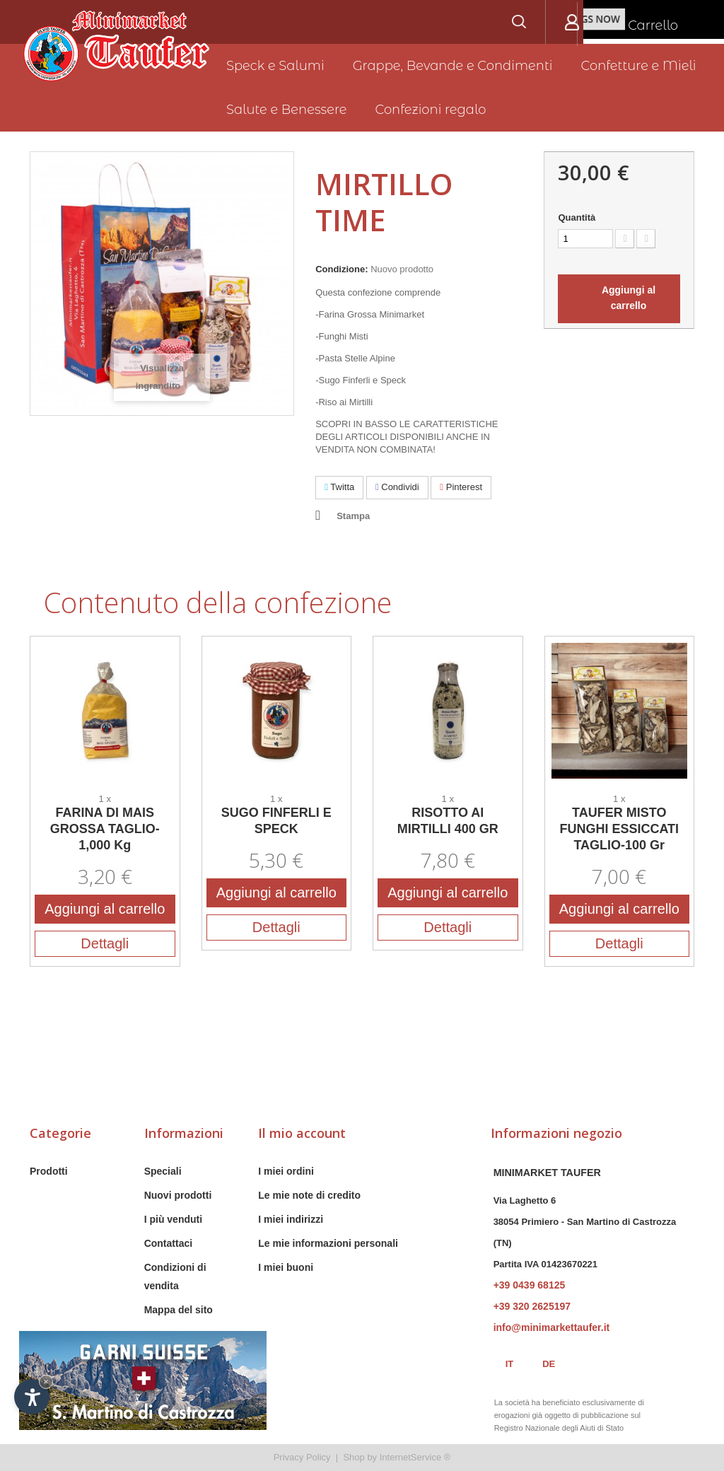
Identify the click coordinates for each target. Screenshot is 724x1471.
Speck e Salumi (275, 66)
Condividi (397, 487)
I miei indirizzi (290, 1219)
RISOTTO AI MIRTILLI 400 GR (447, 821)
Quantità (576, 217)
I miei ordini (286, 1171)
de (548, 1364)
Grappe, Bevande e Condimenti (453, 66)
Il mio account (302, 1132)
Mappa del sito (178, 1309)
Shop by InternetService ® (396, 1457)
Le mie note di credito (309, 1195)
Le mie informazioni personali (328, 1243)
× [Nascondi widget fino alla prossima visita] (46, 1381)
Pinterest (461, 487)
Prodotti (49, 1171)
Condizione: (341, 269)
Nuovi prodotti (178, 1195)
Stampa (353, 516)
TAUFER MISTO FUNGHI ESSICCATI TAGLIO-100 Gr (619, 829)
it (510, 1364)
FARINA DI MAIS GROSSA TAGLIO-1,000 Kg (105, 829)
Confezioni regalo (430, 109)
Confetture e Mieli (638, 66)
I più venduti (173, 1219)
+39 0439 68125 (530, 1285)
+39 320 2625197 (532, 1306)
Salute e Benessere (286, 109)
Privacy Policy (302, 1457)
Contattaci (168, 1243)
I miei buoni (285, 1267)
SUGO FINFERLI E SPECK (276, 821)
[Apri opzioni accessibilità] (31, 1396)
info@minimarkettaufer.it (552, 1327)
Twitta (339, 487)
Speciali (163, 1171)
